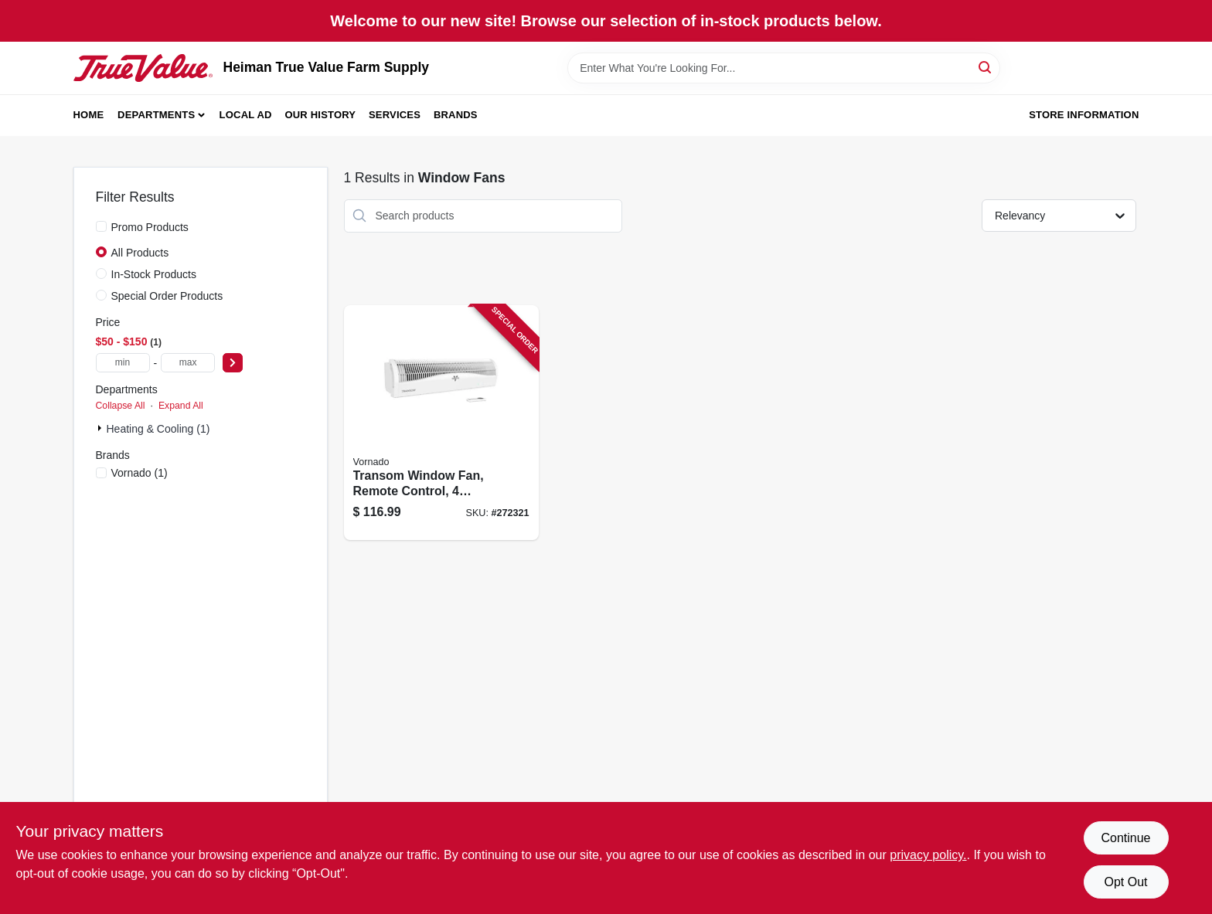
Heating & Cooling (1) (158, 429)
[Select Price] (233, 362)
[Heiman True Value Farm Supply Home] (143, 68)
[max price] (188, 362)
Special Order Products (167, 296)
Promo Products (150, 227)
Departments (156, 115)
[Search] (986, 67)
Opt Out (1125, 882)
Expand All (180, 405)
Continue (1125, 837)
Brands (456, 115)
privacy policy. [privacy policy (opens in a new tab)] (928, 854)
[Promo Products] (101, 226)
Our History (320, 115)
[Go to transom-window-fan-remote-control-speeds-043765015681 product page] (441, 423)
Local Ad (246, 115)
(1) (139, 473)
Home (88, 115)
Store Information (1084, 115)
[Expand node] (101, 428)
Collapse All (120, 405)
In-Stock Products (154, 274)
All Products (140, 253)
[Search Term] (783, 68)
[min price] (123, 362)
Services (394, 115)
